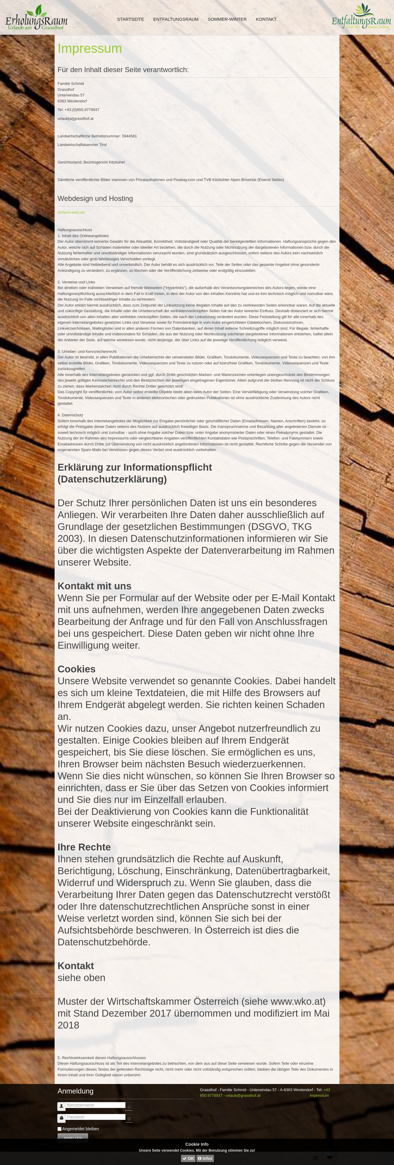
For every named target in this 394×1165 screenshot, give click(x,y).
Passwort (63, 1115)
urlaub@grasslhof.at (243, 1095)
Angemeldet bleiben (80, 1128)
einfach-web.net (71, 212)
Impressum (90, 48)
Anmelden (73, 1138)
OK (188, 1158)
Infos (205, 1158)
